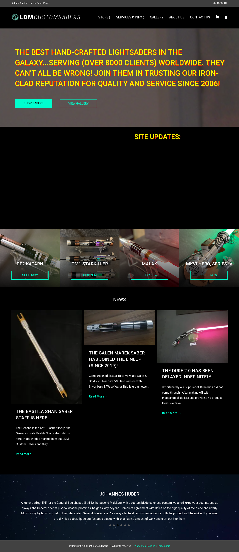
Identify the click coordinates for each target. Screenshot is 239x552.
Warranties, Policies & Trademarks (152, 546)
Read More (25, 454)
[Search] (224, 17)
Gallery (157, 17)
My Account (220, 3)
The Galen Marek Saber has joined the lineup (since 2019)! (117, 359)
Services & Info (129, 17)
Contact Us (200, 17)
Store (103, 17)
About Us (176, 17)
